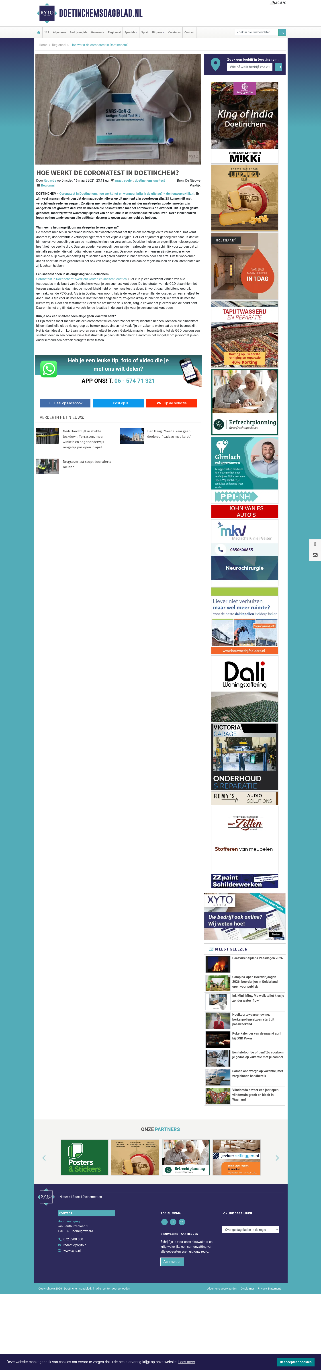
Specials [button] (130, 32)
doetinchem (143, 181)
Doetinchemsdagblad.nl (101, 13)
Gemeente (97, 32)
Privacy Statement (269, 1331)
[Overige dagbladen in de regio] (250, 1272)
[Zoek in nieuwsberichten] (256, 32)
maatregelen (124, 181)
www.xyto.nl (72, 1294)
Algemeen (59, 32)
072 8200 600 (73, 1282)
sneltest (159, 181)
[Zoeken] (282, 32)
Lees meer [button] (186, 1362)
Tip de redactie (172, 403)
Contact (189, 32)
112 (46, 32)
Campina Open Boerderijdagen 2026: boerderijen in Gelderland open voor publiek (255, 982)
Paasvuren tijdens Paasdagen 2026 (257, 958)
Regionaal (114, 32)
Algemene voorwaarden (222, 1331)
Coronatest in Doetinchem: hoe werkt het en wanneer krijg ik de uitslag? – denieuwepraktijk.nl (126, 194)
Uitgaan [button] (157, 32)
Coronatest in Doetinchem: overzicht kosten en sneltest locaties (81, 279)
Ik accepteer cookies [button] (296, 1362)
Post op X (118, 403)
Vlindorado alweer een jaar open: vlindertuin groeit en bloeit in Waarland (256, 1130)
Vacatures (174, 32)
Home (43, 45)
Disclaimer (247, 1331)
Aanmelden (172, 1305)
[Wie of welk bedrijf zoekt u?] (250, 67)
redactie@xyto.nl (75, 1288)
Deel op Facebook (65, 403)
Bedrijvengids (78, 32)
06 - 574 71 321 (134, 380)
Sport (144, 32)
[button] (39, 1210)
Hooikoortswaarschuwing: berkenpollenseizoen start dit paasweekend (253, 1019)
